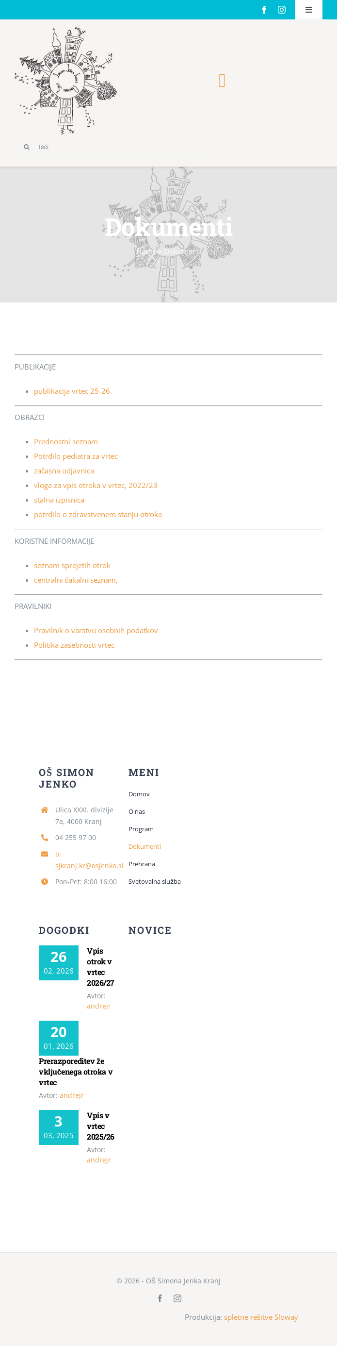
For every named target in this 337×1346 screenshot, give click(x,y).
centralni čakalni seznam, (76, 580)
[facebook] (264, 10)
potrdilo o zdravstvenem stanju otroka (98, 514)
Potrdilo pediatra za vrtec (76, 456)
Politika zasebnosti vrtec (74, 645)
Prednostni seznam (66, 441)
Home (146, 251)
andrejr (99, 1005)
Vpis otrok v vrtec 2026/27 (100, 966)
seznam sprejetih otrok (72, 565)
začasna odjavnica (64, 470)
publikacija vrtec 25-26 (72, 391)
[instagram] (282, 10)
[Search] (27, 147)
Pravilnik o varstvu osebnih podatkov (96, 630)
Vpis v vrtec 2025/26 (100, 1126)
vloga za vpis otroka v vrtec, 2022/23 (96, 485)
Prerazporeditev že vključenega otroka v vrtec (75, 1071)
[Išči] (115, 147)
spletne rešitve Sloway (261, 1317)
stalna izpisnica (59, 500)
